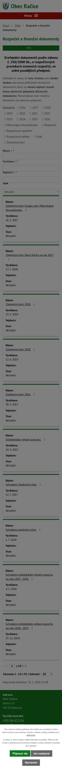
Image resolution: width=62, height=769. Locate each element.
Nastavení (31, 762)
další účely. (31, 735)
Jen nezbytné (42, 753)
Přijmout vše (20, 753)
